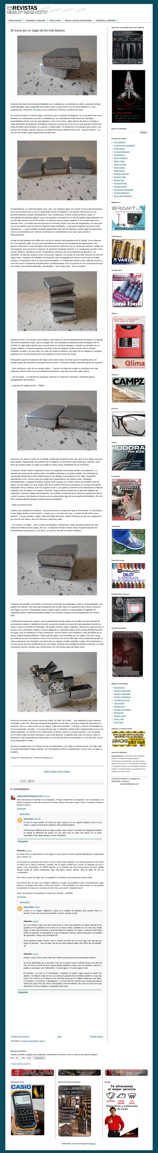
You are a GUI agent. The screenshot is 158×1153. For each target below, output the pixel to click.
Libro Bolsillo (119, 703)
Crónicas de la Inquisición (124, 145)
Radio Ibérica (119, 171)
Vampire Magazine (121, 193)
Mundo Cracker (120, 164)
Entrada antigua (96, 1036)
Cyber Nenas (119, 149)
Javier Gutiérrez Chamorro (21, 1063)
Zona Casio (29, 819)
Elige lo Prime (55, 20)
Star (60, 772)
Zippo (38, 110)
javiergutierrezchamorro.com (30, 796)
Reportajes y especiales (36, 20)
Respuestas (25, 814)
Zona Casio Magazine (123, 196)
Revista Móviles (120, 183)
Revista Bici (119, 713)
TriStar (53, 772)
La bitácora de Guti (122, 700)
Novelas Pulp (119, 706)
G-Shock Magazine (122, 152)
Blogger (92, 1144)
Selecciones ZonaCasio (123, 190)
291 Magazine (120, 142)
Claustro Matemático (122, 691)
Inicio (59, 1036)
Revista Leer (119, 180)
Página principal (15, 20)
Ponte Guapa (119, 168)
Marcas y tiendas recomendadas (78, 20)
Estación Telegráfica (122, 694)
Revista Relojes (120, 187)
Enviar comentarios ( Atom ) (33, 1041)
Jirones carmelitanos (122, 697)
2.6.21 (35, 921)
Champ (66, 772)
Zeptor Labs (119, 719)
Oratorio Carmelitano (122, 710)
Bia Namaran (119, 688)
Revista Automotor (121, 174)
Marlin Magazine (121, 158)
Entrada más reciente (20, 1036)
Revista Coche (120, 177)
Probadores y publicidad (106, 20)
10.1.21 (46, 796)
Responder (21, 809)
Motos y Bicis (119, 161)
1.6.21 (29, 850)
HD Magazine (119, 155)
